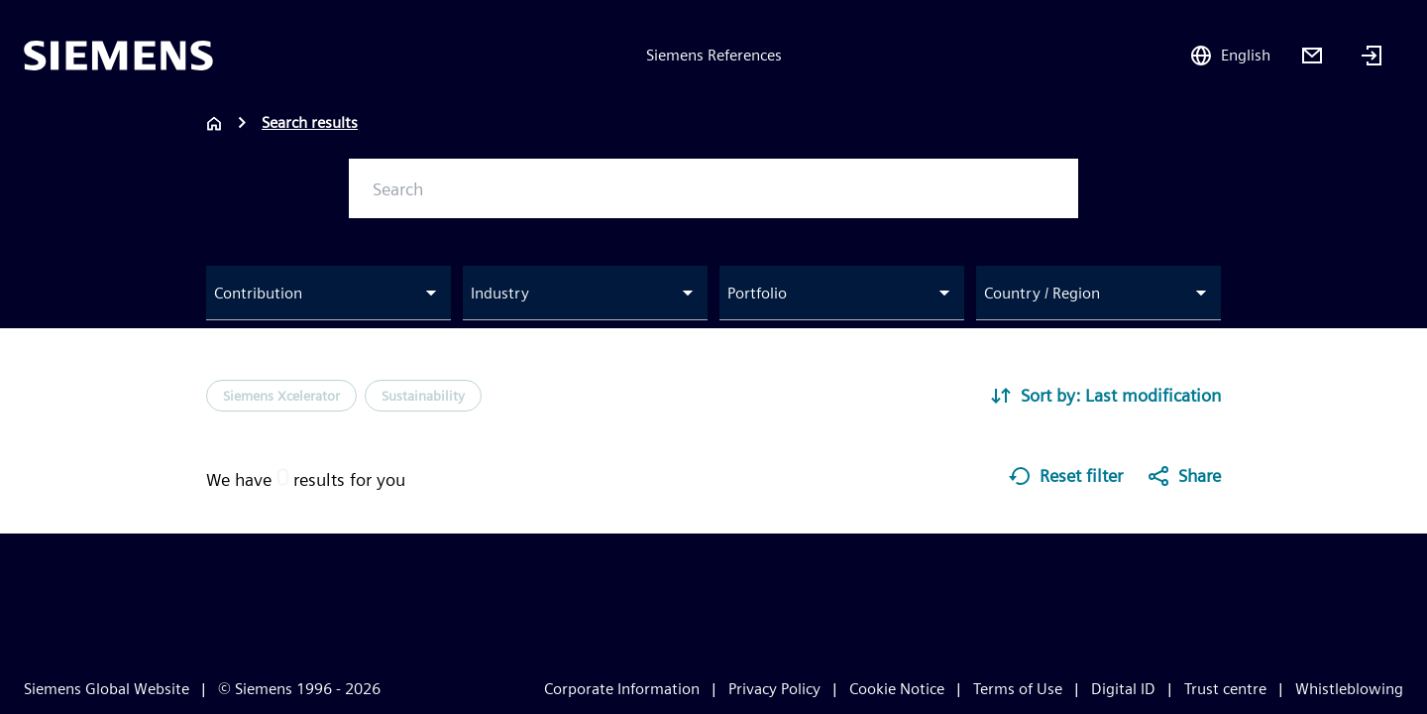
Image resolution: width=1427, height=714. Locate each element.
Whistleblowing (1349, 688)
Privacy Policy (774, 688)
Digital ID (1123, 688)
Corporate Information (622, 688)
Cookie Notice (896, 688)
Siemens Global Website (106, 688)
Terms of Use (1017, 688)
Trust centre (1225, 688)
